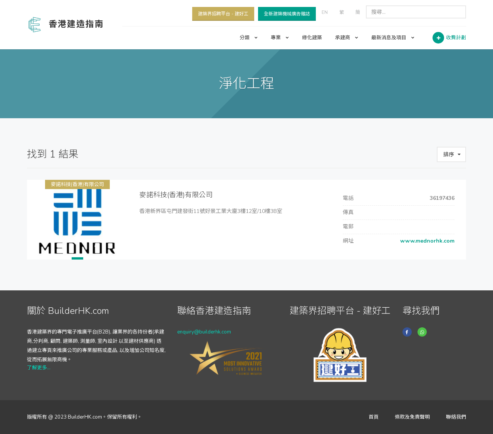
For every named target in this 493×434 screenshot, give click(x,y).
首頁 (374, 417)
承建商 (346, 37)
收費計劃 (456, 37)
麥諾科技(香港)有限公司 (77, 184)
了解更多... (38, 367)
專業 (280, 37)
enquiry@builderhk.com (204, 331)
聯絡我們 (456, 417)
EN (325, 12)
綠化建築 (312, 37)
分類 (249, 37)
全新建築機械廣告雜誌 (287, 14)
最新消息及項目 (392, 37)
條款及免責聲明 (412, 417)
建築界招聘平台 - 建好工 (223, 14)
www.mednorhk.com (426, 241)
